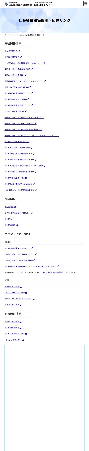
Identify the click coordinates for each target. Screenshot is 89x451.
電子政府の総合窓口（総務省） (17, 213)
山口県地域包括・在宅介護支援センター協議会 (24, 166)
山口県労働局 (10, 225)
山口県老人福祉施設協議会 (16, 141)
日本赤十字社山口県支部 (15, 111)
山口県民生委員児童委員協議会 (17, 147)
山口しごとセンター (13, 340)
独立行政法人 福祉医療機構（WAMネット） (24, 63)
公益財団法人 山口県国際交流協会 (19, 260)
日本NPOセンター (12, 286)
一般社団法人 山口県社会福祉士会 (19, 123)
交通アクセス (11, 374)
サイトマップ (64, 374)
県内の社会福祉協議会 (52, 272)
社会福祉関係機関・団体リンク (20, 364)
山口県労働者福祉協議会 (15, 333)
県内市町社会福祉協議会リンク (20, 359)
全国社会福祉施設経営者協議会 (17, 69)
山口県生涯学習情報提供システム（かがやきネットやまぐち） (30, 266)
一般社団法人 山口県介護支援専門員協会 (22, 129)
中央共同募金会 (11, 51)
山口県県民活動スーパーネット (17, 248)
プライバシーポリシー (49, 374)
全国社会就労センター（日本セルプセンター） (24, 81)
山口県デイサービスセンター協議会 (19, 159)
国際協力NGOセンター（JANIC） (19, 298)
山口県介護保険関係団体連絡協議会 (19, 172)
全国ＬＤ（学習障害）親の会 (17, 87)
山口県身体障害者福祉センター (17, 93)
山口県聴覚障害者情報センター (17, 105)
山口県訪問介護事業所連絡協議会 (18, 184)
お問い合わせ (23, 374)
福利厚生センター (12, 321)
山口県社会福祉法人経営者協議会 (18, 153)
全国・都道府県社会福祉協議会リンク (22, 353)
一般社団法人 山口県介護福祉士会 (19, 190)
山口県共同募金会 (12, 57)
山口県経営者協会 (12, 327)
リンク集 (10, 348)
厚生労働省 (9, 207)
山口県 (7, 219)
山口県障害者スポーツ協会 (16, 99)
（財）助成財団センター (15, 292)
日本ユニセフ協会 (12, 304)
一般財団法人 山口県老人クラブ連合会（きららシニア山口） (30, 135)
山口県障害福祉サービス (15, 178)
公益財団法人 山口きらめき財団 (19, 254)
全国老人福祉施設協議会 (15, 75)
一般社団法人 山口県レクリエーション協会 (23, 117)
